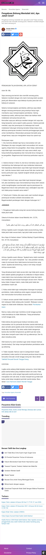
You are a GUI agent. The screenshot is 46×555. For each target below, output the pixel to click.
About (6, 548)
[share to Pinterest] (20, 34)
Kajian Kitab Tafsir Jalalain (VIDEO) (13, 512)
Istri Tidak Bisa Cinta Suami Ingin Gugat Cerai (20, 453)
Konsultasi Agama (10, 392)
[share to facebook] (6, 34)
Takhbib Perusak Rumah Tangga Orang (15, 359)
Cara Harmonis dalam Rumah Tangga (19, 382)
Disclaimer (7, 553)
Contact (29, 548)
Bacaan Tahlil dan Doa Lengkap (14, 448)
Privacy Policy (31, 553)
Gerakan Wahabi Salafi (12, 471)
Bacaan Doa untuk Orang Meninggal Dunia (19, 480)
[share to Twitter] (15, 34)
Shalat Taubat (9, 475)
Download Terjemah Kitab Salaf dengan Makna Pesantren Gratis (24, 490)
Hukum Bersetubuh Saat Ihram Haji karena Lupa (21, 462)
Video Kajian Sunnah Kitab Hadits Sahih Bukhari (17, 516)
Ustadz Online (11, 28)
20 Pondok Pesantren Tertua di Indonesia (18, 457)
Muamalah (18, 392)
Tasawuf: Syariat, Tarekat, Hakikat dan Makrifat (20, 466)
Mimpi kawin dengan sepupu (14, 484)
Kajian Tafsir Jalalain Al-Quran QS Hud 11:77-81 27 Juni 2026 (21, 502)
